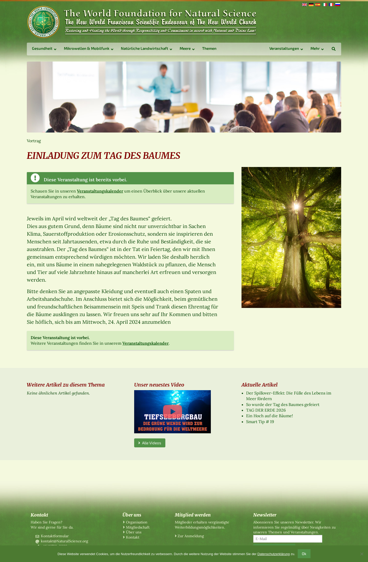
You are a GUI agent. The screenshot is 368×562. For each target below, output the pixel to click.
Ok (304, 553)
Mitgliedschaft (138, 527)
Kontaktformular (55, 536)
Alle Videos (149, 442)
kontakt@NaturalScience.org (64, 541)
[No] (361, 553)
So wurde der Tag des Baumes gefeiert (282, 404)
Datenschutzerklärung (273, 554)
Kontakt (132, 537)
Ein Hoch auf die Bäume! (269, 415)
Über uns (133, 532)
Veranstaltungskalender (100, 191)
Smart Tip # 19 (260, 421)
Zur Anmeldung (191, 536)
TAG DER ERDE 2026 (266, 410)
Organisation (136, 522)
